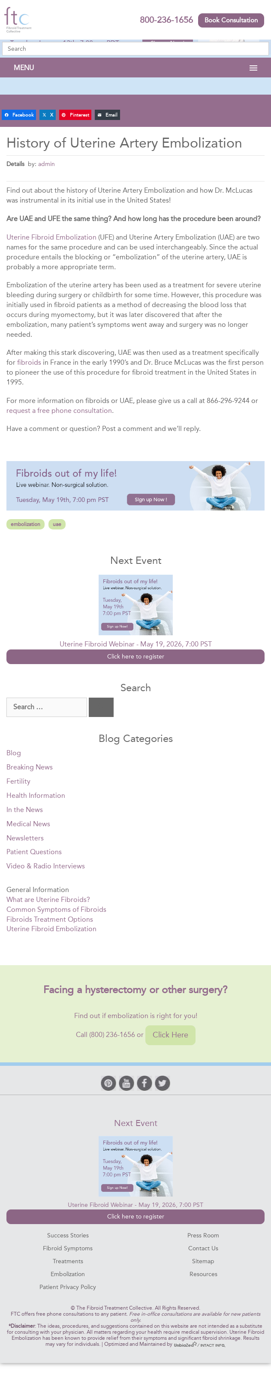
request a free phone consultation (59, 410)
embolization (25, 524)
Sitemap (203, 1261)
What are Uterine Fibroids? (48, 899)
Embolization (68, 1274)
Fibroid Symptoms (68, 1248)
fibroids (29, 362)
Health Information (35, 795)
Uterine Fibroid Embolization (51, 237)
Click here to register (135, 656)
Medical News (28, 824)
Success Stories (68, 1235)
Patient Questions (34, 852)
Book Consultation (231, 20)
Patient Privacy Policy (67, 1287)
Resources (203, 1274)
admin (46, 163)
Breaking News (29, 767)
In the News (24, 810)
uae (57, 524)
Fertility (18, 781)
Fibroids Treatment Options (49, 919)
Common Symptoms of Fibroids (56, 909)
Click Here (170, 1035)
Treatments (68, 1261)
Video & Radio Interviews (45, 866)
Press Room (203, 1235)
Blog (13, 753)
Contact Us (203, 1248)
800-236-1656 (166, 20)
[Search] (101, 707)
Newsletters (25, 838)
